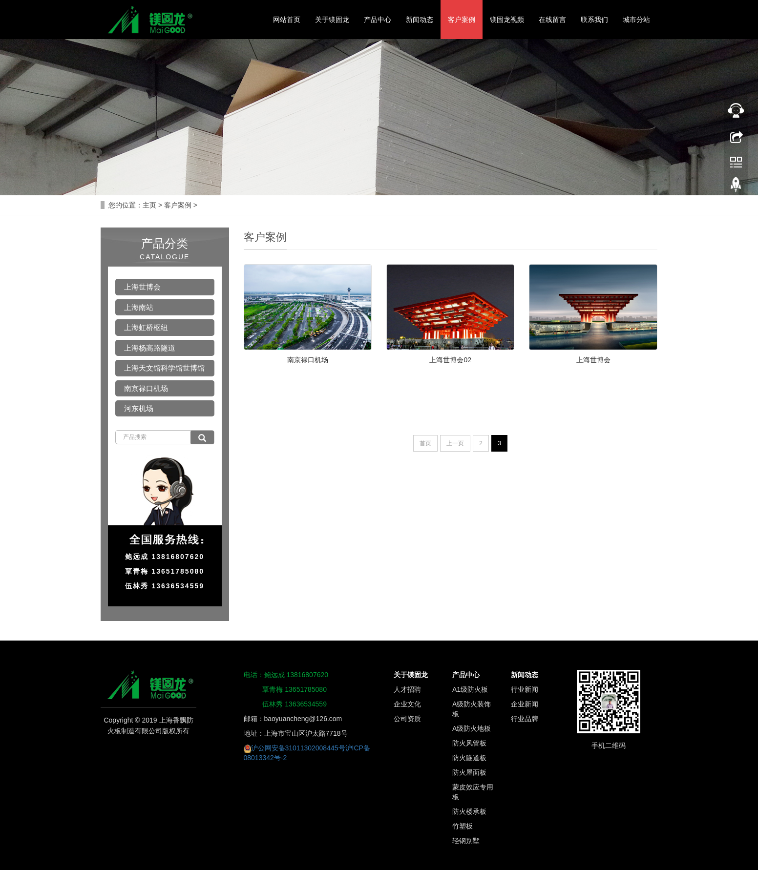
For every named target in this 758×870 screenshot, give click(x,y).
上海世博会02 (450, 360)
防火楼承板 (469, 811)
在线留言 (552, 19)
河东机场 (138, 408)
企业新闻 (524, 704)
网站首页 (286, 19)
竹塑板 (462, 826)
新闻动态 (419, 19)
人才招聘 (407, 689)
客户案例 (461, 19)
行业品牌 (524, 719)
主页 (149, 205)
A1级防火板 (470, 689)
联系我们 (594, 19)
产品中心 (377, 19)
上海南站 (138, 307)
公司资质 (407, 719)
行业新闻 (524, 689)
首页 (425, 443)
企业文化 (407, 704)
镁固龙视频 (507, 19)
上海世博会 (593, 360)
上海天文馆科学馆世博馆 (164, 368)
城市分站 (636, 19)
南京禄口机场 (307, 360)
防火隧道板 (469, 758)
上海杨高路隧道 (149, 348)
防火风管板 (469, 743)
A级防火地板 (471, 728)
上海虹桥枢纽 (146, 327)
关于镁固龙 (332, 19)
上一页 (455, 443)
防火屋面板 (469, 772)
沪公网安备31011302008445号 (298, 748)
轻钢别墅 (466, 841)
